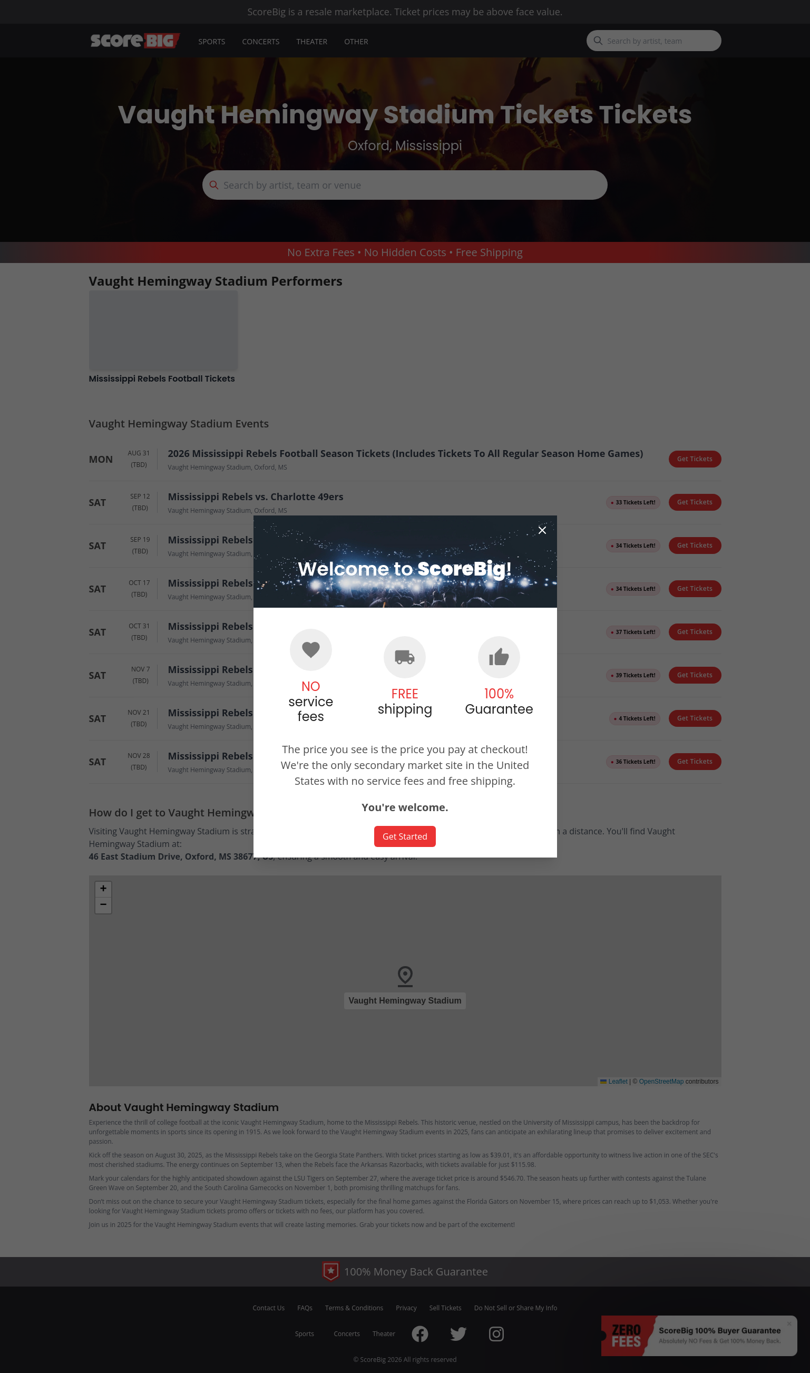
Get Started (405, 836)
